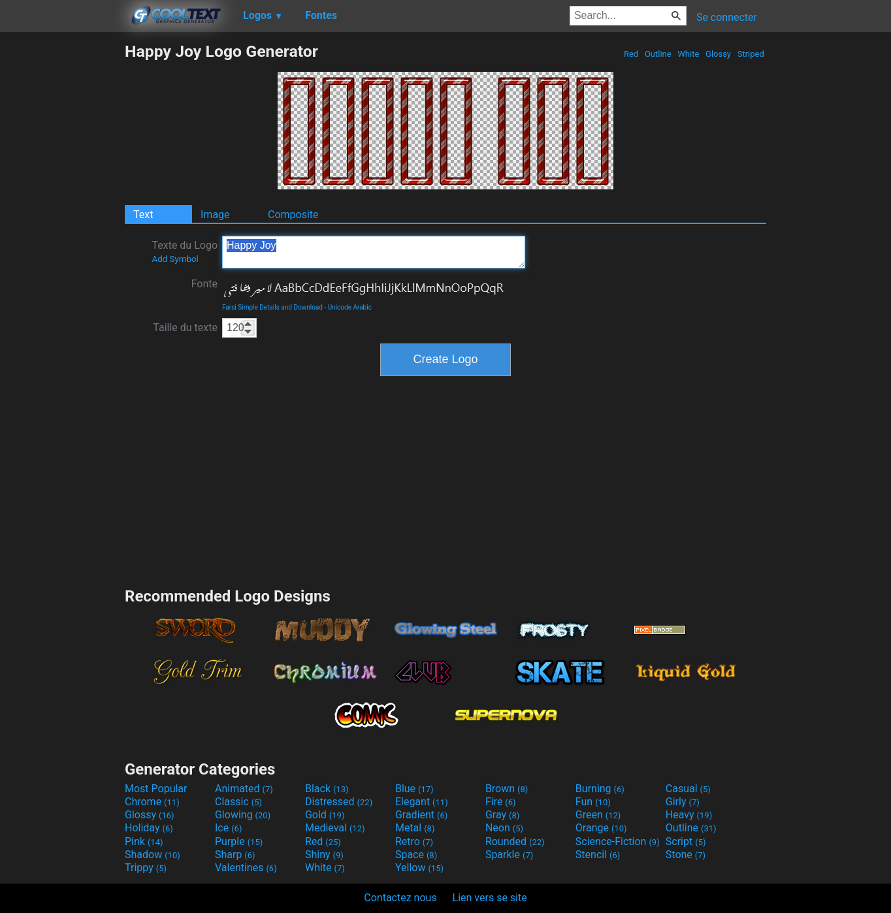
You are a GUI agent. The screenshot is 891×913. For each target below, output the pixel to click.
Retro (414, 841)
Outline (658, 54)
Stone (685, 854)
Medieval (335, 828)
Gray (502, 815)
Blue (414, 788)
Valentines (246, 867)
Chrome (152, 801)
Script (686, 841)
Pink (144, 841)
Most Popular (156, 788)
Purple (239, 841)
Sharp (235, 854)
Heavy (689, 815)
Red (631, 54)
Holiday (149, 828)
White (688, 54)
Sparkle (509, 854)
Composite (293, 214)
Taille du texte (185, 327)
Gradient (421, 815)
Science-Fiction (617, 841)
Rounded (515, 841)
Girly (683, 801)
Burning (599, 788)
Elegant (421, 801)
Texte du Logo (185, 251)
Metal (415, 828)
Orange (601, 828)
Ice (228, 828)
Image (215, 214)
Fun (593, 801)
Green (598, 815)
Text (143, 214)
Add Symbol (175, 259)
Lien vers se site (490, 897)
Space (416, 854)
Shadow (152, 854)
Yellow (419, 867)
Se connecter (726, 17)
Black (327, 788)
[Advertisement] (62, 238)
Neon (504, 828)
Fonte (204, 284)
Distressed (338, 801)
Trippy (146, 867)
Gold (325, 815)
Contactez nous (400, 897)
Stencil (597, 854)
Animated (244, 788)
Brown (506, 788)
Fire (500, 801)
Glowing (242, 815)
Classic (238, 801)
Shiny (324, 854)
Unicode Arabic (350, 307)
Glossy (718, 54)
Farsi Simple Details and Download (272, 307)
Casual (688, 788)
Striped (750, 54)
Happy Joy (373, 252)
